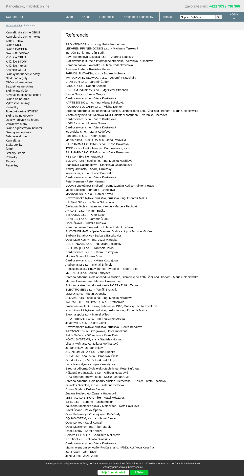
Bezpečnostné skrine (19, 86)
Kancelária (13, 140)
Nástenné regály (16, 78)
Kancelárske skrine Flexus (23, 36)
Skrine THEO (14, 40)
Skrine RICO (14, 45)
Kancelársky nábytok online (27, 6)
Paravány (12, 165)
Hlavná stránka (14, 25)
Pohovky (11, 157)
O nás (86, 16)
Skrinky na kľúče (17, 90)
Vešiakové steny (16, 123)
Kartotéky (12, 107)
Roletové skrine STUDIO (22, 111)
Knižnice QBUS (16, 57)
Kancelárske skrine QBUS (23, 32)
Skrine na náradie (17, 99)
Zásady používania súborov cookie (123, 467)
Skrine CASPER (16, 49)
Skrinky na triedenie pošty (23, 74)
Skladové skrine (16, 136)
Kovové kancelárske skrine (23, 94)
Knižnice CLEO (16, 69)
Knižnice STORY (17, 61)
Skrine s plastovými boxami (24, 128)
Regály (10, 161)
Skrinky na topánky (18, 132)
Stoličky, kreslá (15, 153)
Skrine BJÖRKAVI (18, 53)
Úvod (69, 16)
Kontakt (168, 16)
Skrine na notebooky (19, 115)
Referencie (106, 16)
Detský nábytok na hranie (22, 119)
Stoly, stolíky (14, 144)
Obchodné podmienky (138, 16)
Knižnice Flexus (16, 65)
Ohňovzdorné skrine (19, 82)
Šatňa (9, 148)
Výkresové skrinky (18, 103)
